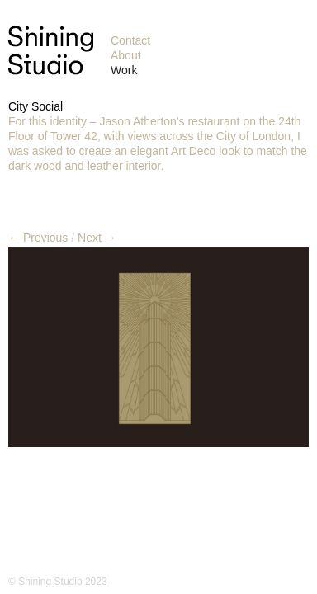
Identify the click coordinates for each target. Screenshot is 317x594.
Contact (130, 40)
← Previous (38, 237)
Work (124, 70)
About (126, 55)
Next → (97, 237)
